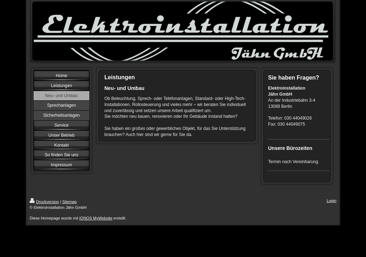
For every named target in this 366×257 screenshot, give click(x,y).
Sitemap (69, 202)
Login (331, 200)
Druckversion (44, 202)
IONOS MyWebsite (96, 218)
